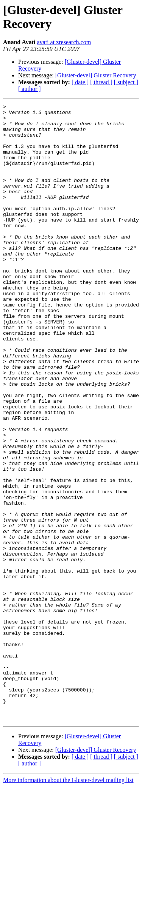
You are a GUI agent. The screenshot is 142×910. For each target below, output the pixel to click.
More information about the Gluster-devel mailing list (68, 903)
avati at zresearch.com (64, 42)
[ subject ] (126, 82)
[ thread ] (101, 82)
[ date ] (80, 82)
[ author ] (29, 89)
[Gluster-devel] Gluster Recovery (95, 75)
